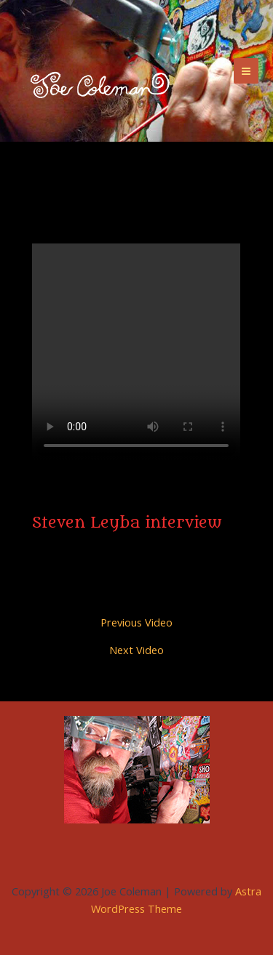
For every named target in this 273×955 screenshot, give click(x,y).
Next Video (136, 650)
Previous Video (136, 622)
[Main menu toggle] (246, 70)
